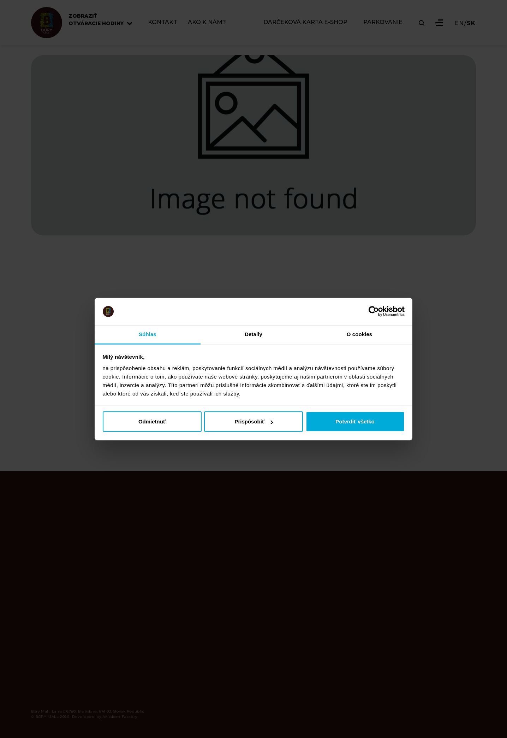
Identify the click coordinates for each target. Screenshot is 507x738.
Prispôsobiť (253, 421)
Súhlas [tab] (147, 334)
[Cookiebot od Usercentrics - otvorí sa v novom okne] (374, 311)
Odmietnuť (152, 421)
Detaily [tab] (253, 334)
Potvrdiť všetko (355, 421)
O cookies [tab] (359, 334)
